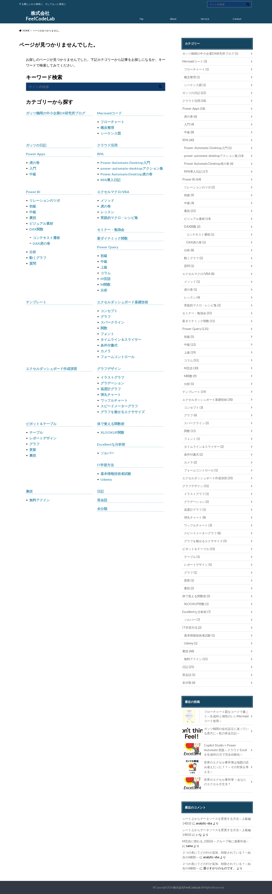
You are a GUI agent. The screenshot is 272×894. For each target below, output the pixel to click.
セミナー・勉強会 (110, 229)
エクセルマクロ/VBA (113, 192)
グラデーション (112, 383)
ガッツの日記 (36, 145)
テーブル (36, 432)
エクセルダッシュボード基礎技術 (122, 302)
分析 (32, 252)
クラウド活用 (107, 145)
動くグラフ (37, 258)
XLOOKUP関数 (112, 432)
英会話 (102, 500)
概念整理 (107, 127)
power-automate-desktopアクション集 (132, 168)
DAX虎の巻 (41, 243)
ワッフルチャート (114, 400)
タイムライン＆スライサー (121, 339)
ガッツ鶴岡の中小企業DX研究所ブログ (55, 113)
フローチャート (112, 122)
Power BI (33, 192)
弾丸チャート (111, 394)
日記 (100, 491)
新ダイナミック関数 (112, 238)
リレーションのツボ (44, 200)
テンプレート (36, 302)
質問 (32, 263)
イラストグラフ (112, 377)
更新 (32, 450)
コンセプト (109, 311)
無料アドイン (39, 500)
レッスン (107, 212)
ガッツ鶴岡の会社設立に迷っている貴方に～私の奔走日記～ (215, 731)
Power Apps (35, 154)
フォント (107, 334)
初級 (32, 206)
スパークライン (112, 322)
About (173, 18)
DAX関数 (36, 229)
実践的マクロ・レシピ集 (119, 218)
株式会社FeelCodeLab (40, 15)
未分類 (102, 509)
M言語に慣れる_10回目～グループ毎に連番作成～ (215, 841)
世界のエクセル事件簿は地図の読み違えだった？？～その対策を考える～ (215, 766)
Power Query (107, 247)
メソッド (107, 200)
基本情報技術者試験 (116, 474)
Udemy (106, 479)
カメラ (106, 351)
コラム (106, 273)
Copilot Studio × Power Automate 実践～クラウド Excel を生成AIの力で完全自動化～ (214, 749)
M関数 (105, 284)
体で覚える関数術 (110, 424)
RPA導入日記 (110, 180)
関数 (104, 328)
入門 (32, 168)
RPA (100, 154)
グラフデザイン (109, 369)
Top (141, 18)
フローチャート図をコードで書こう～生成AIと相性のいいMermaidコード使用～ (215, 716)
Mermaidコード (109, 113)
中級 (32, 174)
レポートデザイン (43, 438)
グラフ (106, 316)
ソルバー (107, 453)
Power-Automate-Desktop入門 (125, 163)
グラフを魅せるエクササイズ (123, 412)
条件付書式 (109, 345)
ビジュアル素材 (41, 223)
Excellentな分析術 (111, 444)
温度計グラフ (111, 389)
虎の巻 (34, 163)
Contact (237, 18)
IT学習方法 (105, 465)
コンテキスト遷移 (46, 238)
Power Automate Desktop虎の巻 (126, 174)
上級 (104, 267)
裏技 (32, 218)
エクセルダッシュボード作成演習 (51, 369)
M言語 (105, 279)
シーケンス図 (111, 133)
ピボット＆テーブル (41, 424)
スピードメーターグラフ (119, 406)
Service (205, 18)
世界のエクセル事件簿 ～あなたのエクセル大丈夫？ (214, 782)
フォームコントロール (118, 357)
